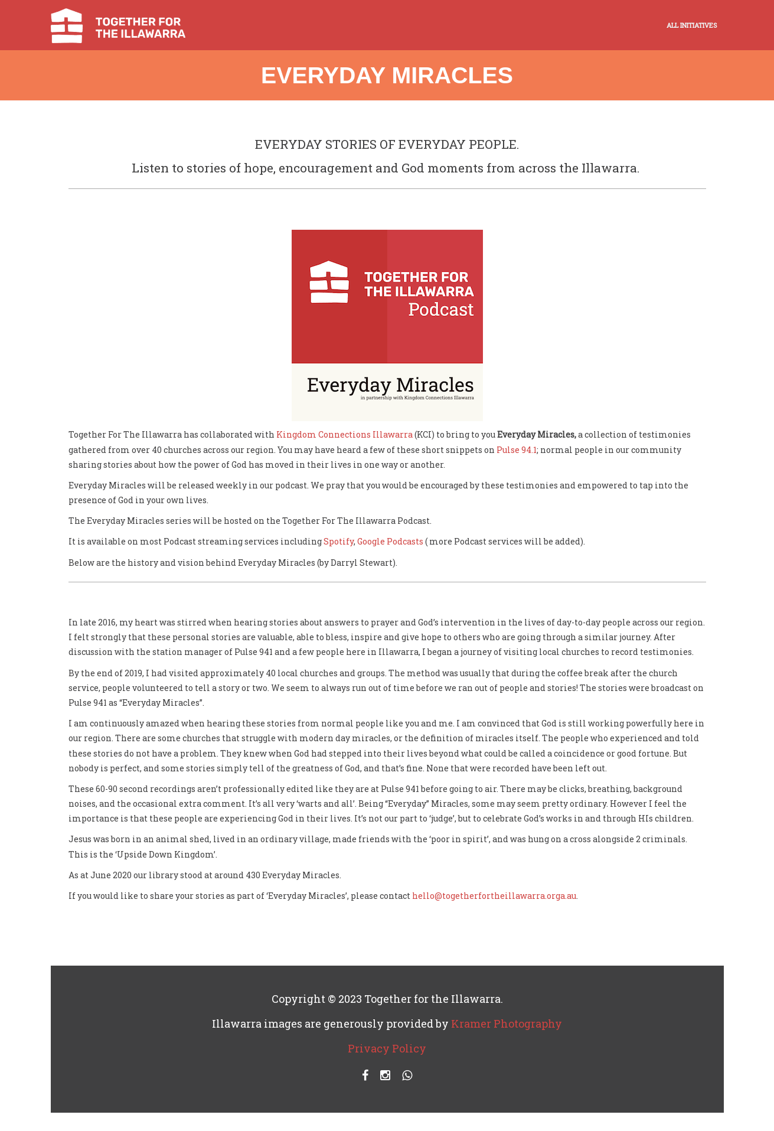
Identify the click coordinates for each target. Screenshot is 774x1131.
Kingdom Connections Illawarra (344, 434)
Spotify (339, 541)
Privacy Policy (387, 1048)
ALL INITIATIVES (692, 25)
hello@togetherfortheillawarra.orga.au (494, 895)
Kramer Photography (506, 1023)
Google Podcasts (390, 541)
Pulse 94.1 (517, 449)
